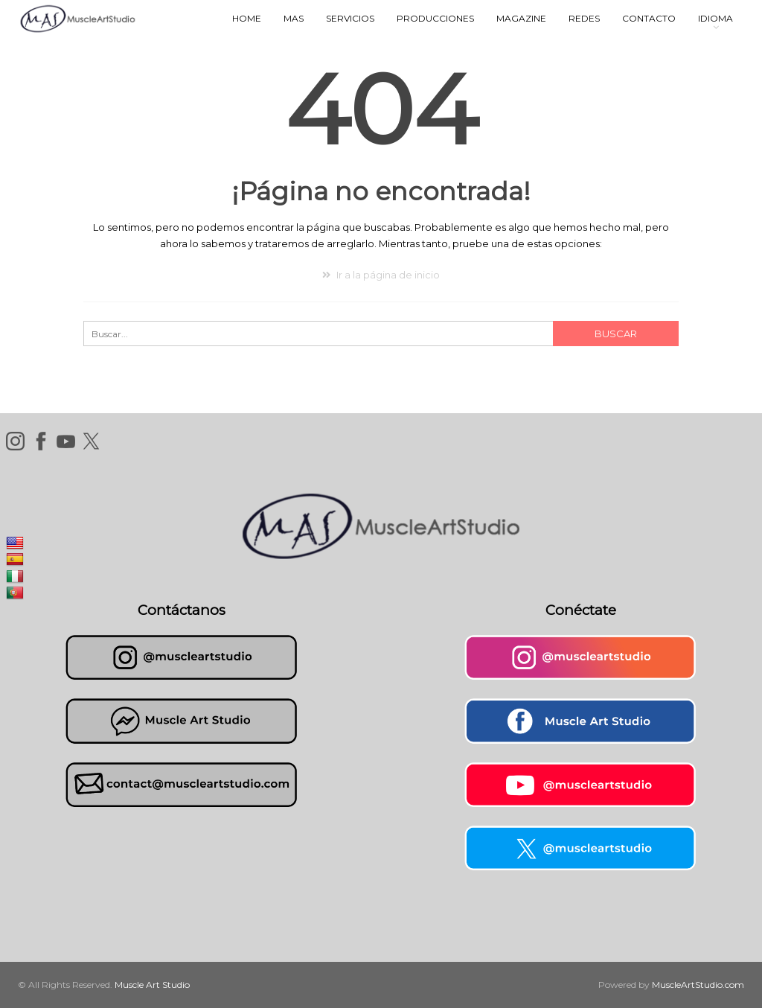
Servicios (350, 18)
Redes (584, 18)
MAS (294, 18)
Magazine (521, 18)
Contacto (649, 18)
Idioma (715, 18)
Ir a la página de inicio (381, 275)
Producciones (435, 18)
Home (246, 18)
